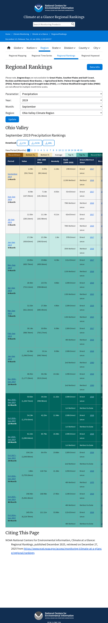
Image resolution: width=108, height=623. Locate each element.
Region (44, 48)
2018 (92, 180)
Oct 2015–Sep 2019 (12, 498)
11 (63, 150)
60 (81, 150)
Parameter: (12, 94)
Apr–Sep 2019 (11, 289)
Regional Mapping (17, 55)
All (28, 150)
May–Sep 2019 (11, 266)
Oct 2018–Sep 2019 (12, 419)
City (97, 48)
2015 (92, 294)
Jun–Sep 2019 (11, 243)
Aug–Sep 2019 (11, 198)
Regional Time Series (42, 55)
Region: (9, 113)
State (56, 48)
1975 (92, 482)
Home (7, 34)
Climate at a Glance (40, 34)
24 (72, 150)
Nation (32, 48)
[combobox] (54, 48)
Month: (9, 106)
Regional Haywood (90, 55)
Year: (8, 100)
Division (69, 48)
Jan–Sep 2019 (11, 357)
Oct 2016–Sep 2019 (12, 477)
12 (66, 150)
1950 (92, 362)
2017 (92, 169)
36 (75, 150)
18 (69, 150)
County (84, 48)
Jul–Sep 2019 (11, 220)
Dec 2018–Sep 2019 (12, 380)
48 (78, 150)
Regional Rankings (59, 34)
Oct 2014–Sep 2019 (12, 516)
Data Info (95, 67)
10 (59, 150)
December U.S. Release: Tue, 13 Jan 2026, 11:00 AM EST (28, 39)
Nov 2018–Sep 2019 (12, 401)
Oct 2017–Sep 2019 (12, 456)
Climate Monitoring (21, 34)
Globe (18, 48)
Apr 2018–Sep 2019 (12, 438)
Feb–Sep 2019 (11, 334)
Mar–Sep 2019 (11, 312)
